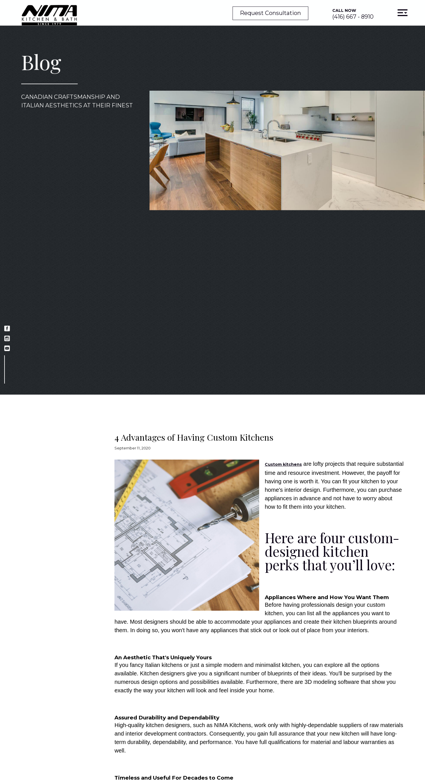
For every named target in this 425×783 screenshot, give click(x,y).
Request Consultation (270, 13)
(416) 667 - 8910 (353, 14)
